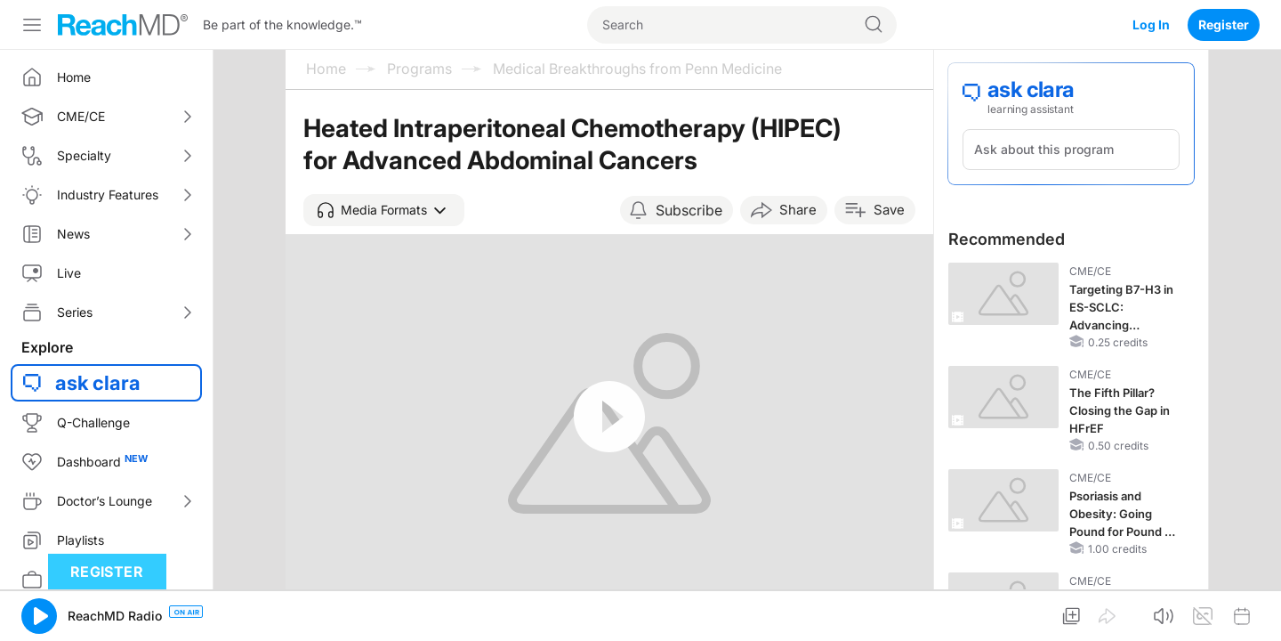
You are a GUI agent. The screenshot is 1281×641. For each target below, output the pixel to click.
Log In (1151, 24)
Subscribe (689, 210)
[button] (383, 210)
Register (1223, 24)
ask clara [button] (98, 382)
